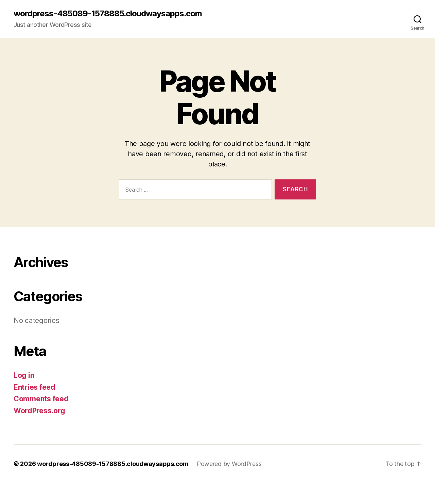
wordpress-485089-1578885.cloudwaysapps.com (108, 14)
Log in (24, 375)
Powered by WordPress (229, 463)
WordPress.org (39, 410)
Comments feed (41, 399)
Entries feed (34, 387)
